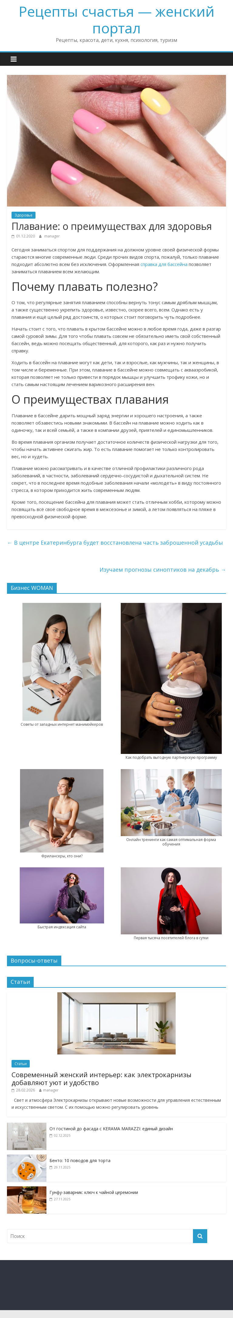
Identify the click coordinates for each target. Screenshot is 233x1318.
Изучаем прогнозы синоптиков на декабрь (163, 569)
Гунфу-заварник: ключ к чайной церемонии (93, 1192)
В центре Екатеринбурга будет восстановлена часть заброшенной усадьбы (115, 542)
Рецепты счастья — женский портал (116, 19)
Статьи (21, 1063)
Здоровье (23, 215)
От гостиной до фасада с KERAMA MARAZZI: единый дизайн (111, 1128)
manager (52, 236)
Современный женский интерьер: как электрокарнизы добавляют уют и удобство (101, 1078)
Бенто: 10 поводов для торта (79, 1160)
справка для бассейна (163, 264)
